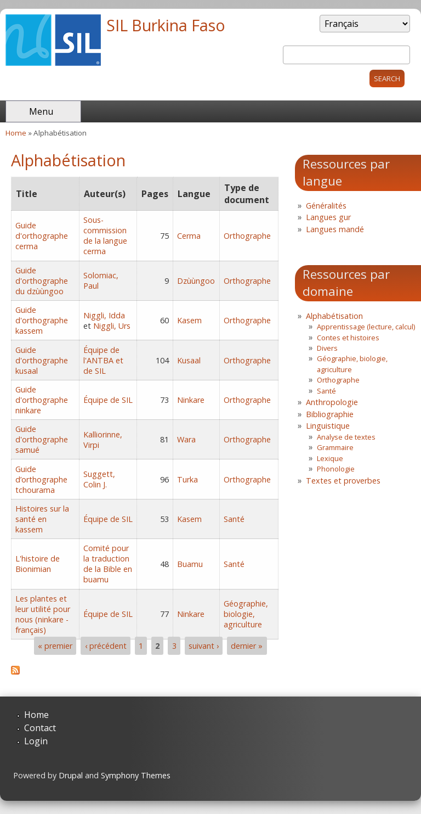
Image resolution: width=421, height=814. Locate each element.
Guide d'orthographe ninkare (41, 400)
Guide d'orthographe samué (41, 439)
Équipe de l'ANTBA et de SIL (103, 360)
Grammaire (335, 447)
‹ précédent (106, 646)
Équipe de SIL (108, 400)
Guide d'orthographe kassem (41, 320)
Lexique (330, 458)
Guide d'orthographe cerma (41, 235)
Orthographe (247, 236)
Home (15, 133)
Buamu (190, 564)
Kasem (189, 320)
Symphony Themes (135, 775)
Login (36, 741)
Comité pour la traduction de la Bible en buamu (107, 564)
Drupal (71, 775)
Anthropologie (332, 402)
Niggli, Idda (104, 315)
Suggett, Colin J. (99, 479)
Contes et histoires (348, 338)
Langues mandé (335, 229)
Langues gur (328, 217)
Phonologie (336, 469)
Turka (187, 479)
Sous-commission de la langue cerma (105, 235)
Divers (327, 348)
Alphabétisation (334, 316)
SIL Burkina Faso (165, 25)
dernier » (247, 646)
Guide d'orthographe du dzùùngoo (41, 280)
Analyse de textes (346, 437)
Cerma (189, 236)
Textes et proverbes (343, 480)
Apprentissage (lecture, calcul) (366, 327)
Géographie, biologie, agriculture (246, 614)
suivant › (204, 646)
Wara (186, 439)
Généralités (326, 205)
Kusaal (189, 360)
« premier (55, 646)
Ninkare (190, 400)
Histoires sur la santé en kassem (42, 519)
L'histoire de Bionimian (37, 563)
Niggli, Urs (111, 326)
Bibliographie (330, 414)
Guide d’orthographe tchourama (41, 479)
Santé (234, 519)
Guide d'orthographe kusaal (41, 360)
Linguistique (328, 425)
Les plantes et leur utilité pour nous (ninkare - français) (42, 614)
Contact (40, 728)
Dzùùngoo (196, 281)
